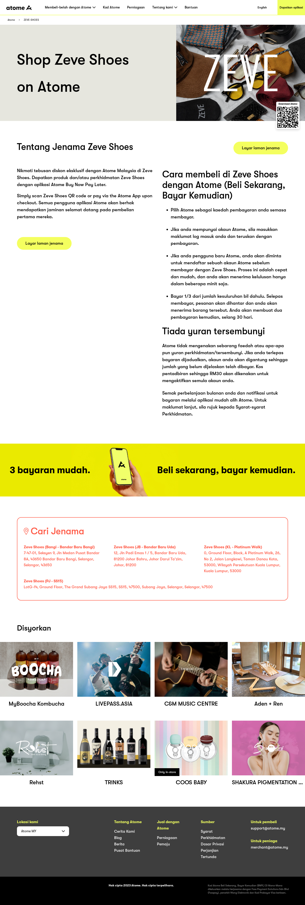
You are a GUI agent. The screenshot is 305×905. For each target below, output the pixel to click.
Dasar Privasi (212, 844)
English (262, 7)
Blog (118, 838)
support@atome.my (268, 828)
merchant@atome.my (269, 847)
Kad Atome (111, 7)
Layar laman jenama (44, 243)
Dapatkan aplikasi (291, 7)
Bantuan (191, 7)
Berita (119, 844)
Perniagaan (136, 7)
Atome (11, 20)
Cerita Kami (124, 831)
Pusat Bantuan (127, 850)
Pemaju (163, 844)
